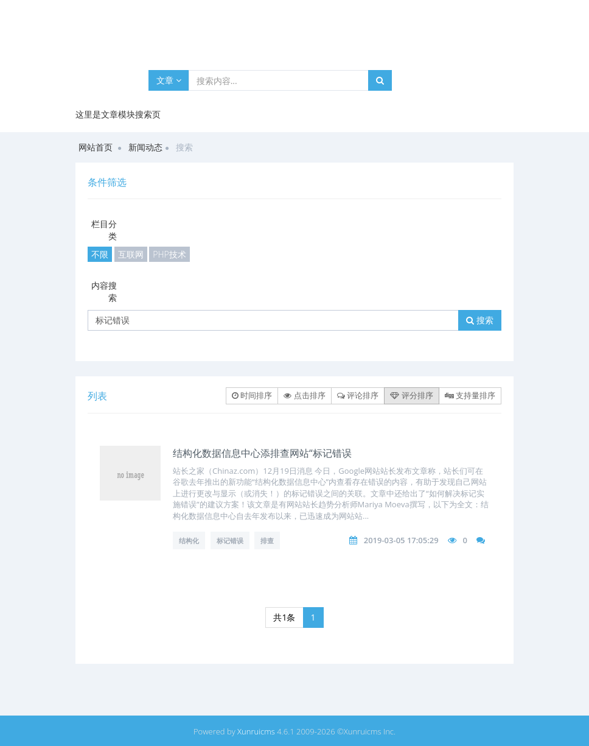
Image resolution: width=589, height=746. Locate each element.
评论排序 (357, 395)
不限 (99, 254)
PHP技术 (169, 254)
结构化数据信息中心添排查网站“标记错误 (262, 453)
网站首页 (95, 147)
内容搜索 (104, 291)
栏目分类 (104, 230)
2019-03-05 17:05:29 (401, 540)
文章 (168, 80)
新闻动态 (145, 147)
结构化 (189, 540)
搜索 (479, 320)
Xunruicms (256, 731)
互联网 (131, 254)
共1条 (284, 617)
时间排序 (252, 395)
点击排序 (304, 395)
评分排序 (411, 395)
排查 (267, 540)
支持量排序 (470, 395)
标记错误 (230, 540)
